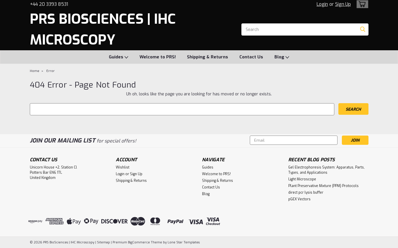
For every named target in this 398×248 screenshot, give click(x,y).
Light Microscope (302, 179)
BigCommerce (139, 242)
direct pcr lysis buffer (305, 192)
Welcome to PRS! (158, 57)
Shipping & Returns (207, 57)
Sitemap (103, 242)
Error (50, 71)
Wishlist (122, 167)
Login (322, 4)
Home (34, 71)
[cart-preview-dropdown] (361, 4)
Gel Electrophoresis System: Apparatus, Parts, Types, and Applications (326, 170)
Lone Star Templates (184, 242)
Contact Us (251, 57)
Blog (281, 57)
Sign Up (343, 4)
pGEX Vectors (299, 199)
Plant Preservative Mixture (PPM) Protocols (323, 186)
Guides (118, 57)
